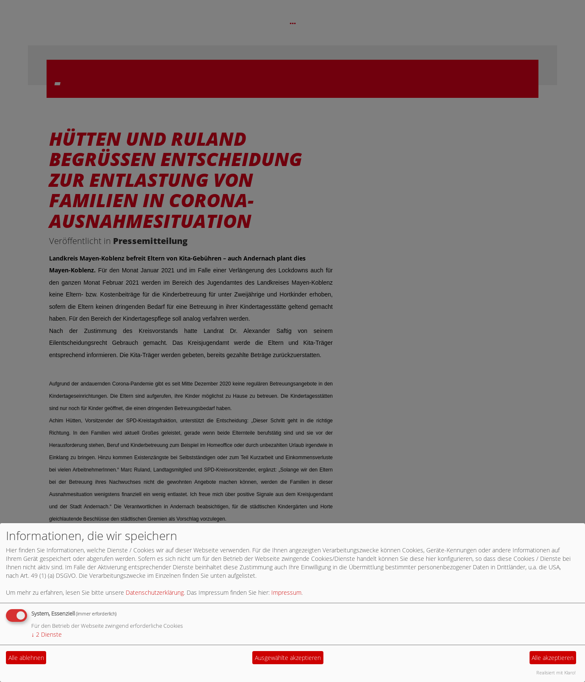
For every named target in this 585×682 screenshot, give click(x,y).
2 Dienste (46, 634)
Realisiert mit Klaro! (556, 672)
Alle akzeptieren (553, 658)
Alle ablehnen (26, 658)
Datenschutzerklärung (155, 592)
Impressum (286, 592)
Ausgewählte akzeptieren (288, 658)
